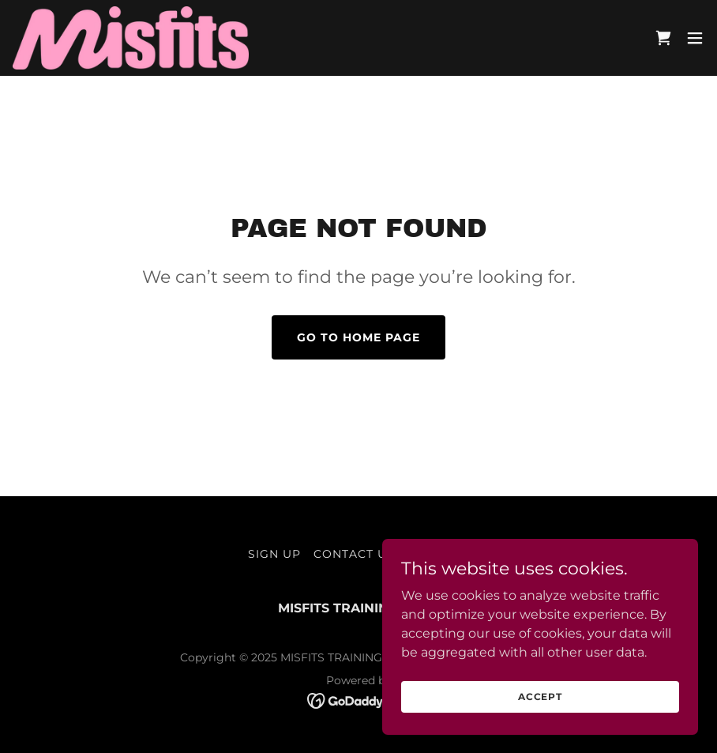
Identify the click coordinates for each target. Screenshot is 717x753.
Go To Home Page (358, 337)
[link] (131, 38)
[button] (695, 38)
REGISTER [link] (438, 554)
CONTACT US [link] (354, 554)
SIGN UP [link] (274, 554)
